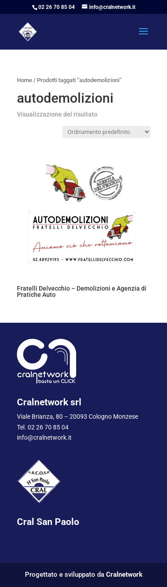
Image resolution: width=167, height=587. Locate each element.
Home (24, 80)
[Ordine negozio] (106, 132)
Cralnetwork (124, 574)
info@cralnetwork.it (44, 437)
